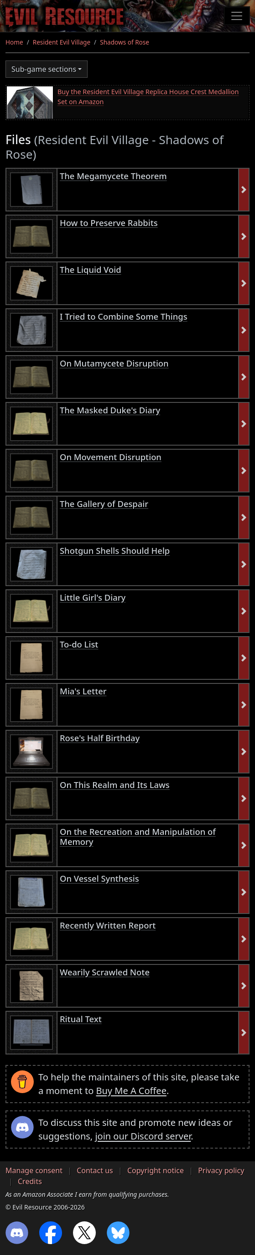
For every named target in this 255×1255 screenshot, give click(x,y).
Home (14, 42)
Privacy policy (221, 1170)
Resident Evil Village (61, 42)
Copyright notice (155, 1170)
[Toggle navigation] (237, 16)
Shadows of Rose (124, 42)
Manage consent (33, 1170)
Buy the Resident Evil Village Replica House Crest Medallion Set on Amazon (148, 96)
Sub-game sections (43, 69)
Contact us (95, 1170)
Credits (30, 1181)
